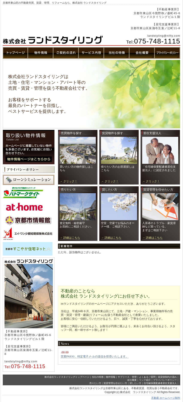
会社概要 (132, 380)
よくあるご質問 (147, 377)
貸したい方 (135, 383)
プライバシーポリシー (165, 380)
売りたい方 (95, 383)
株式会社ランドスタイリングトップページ (66, 377)
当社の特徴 (98, 377)
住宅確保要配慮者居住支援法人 (160, 383)
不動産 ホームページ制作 (165, 397)
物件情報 (110, 377)
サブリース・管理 (127, 377)
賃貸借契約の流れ (167, 377)
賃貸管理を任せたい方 (115, 383)
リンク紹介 (145, 380)
